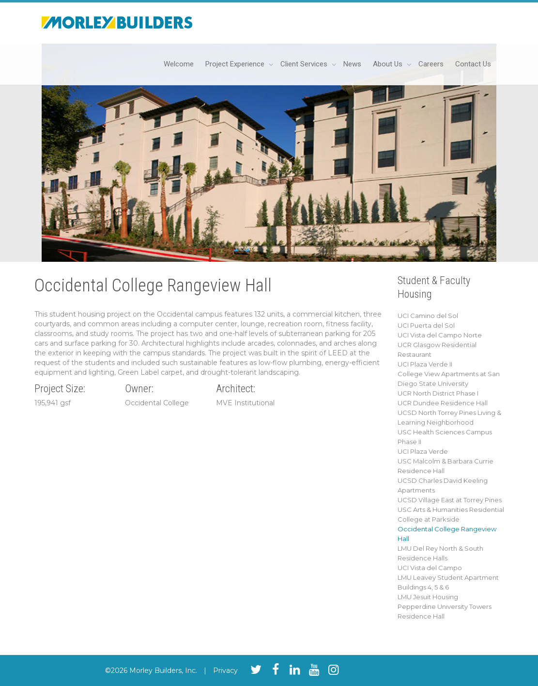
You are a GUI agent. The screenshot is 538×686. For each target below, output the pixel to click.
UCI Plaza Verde (423, 451)
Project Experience (235, 64)
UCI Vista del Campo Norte (440, 335)
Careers (431, 64)
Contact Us (473, 64)
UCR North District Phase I (438, 393)
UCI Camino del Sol (428, 315)
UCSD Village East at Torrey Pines (450, 500)
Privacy (225, 670)
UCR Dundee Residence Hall (443, 403)
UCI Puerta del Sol (426, 325)
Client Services (304, 64)
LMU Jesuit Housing (428, 597)
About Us (388, 64)
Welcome (179, 64)
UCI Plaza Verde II (425, 364)
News (352, 64)
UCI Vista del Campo (430, 568)
